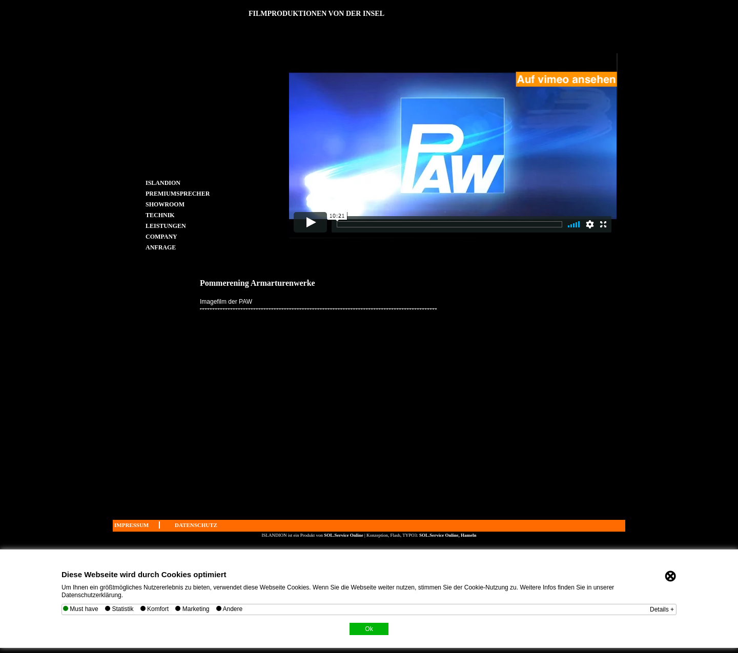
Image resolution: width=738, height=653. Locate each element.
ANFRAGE (161, 247)
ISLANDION (163, 182)
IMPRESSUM (131, 525)
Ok (369, 629)
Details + (662, 609)
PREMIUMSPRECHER (167, 193)
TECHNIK (160, 215)
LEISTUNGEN (166, 225)
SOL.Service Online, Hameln (448, 535)
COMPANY (161, 236)
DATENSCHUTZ (196, 525)
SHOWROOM (165, 204)
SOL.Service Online (344, 535)
